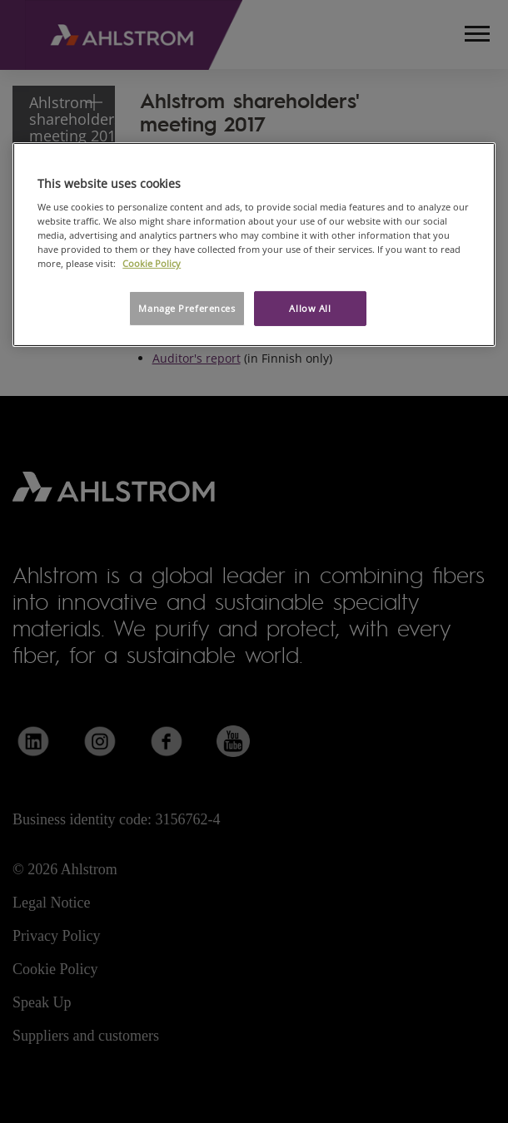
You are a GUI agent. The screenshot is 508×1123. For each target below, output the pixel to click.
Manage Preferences (186, 308)
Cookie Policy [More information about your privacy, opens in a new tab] (151, 263)
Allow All (310, 308)
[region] (254, 244)
